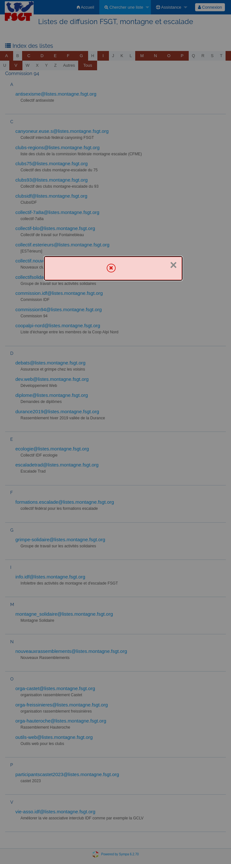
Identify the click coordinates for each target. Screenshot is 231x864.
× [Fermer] (173, 265)
